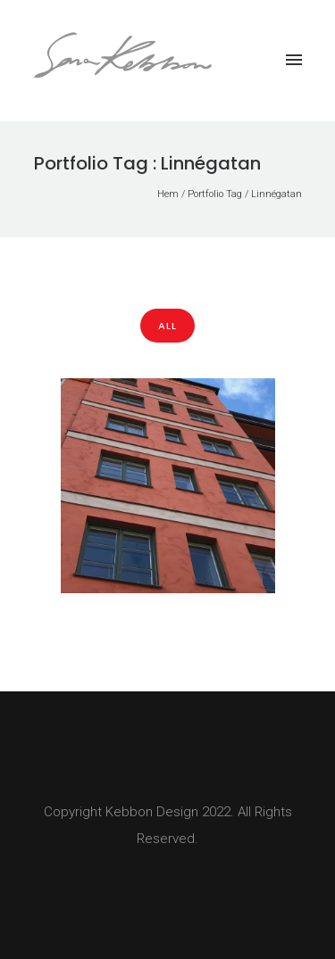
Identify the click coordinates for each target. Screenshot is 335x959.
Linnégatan (276, 194)
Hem (168, 194)
